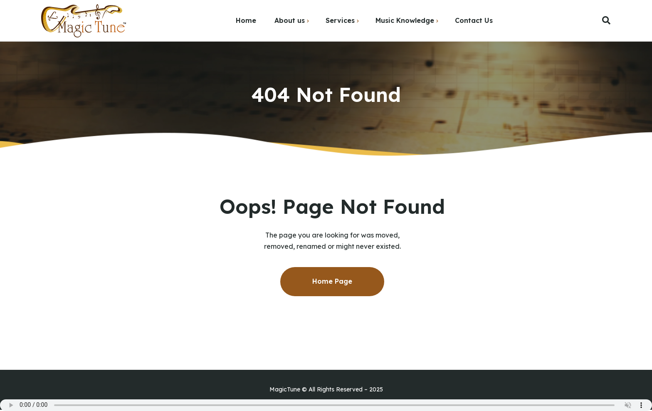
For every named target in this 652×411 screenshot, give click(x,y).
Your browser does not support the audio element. (326, 405)
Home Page (332, 281)
